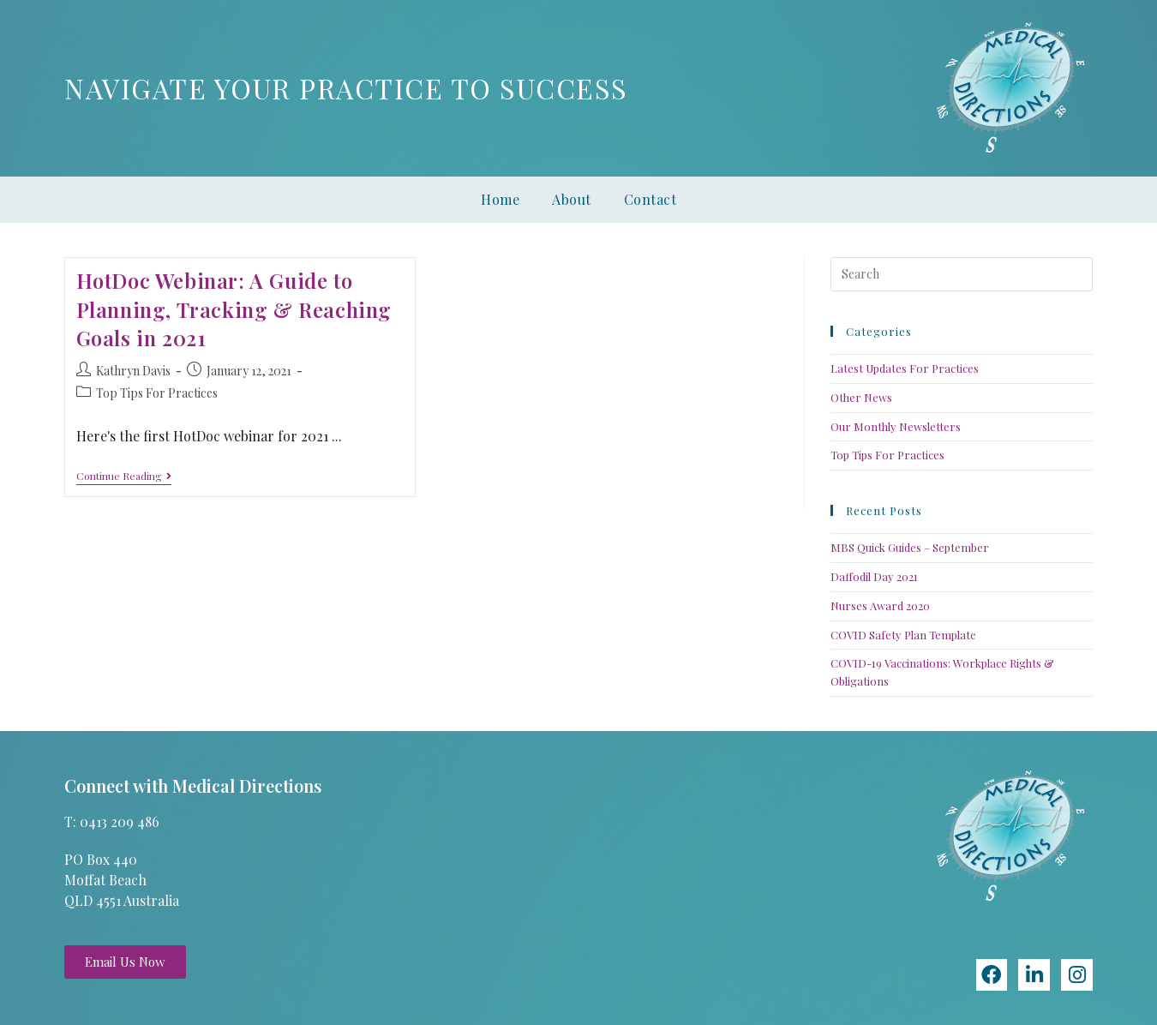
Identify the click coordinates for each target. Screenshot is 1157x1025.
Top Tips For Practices (157, 393)
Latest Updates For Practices (904, 368)
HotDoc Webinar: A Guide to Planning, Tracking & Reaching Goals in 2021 (234, 309)
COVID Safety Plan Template (903, 634)
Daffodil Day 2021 (874, 576)
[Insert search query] (961, 274)
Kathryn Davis (133, 371)
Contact (650, 199)
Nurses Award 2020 (880, 605)
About (571, 199)
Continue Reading (123, 476)
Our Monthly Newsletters (895, 426)
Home (500, 199)
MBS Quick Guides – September (909, 547)
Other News (861, 397)
